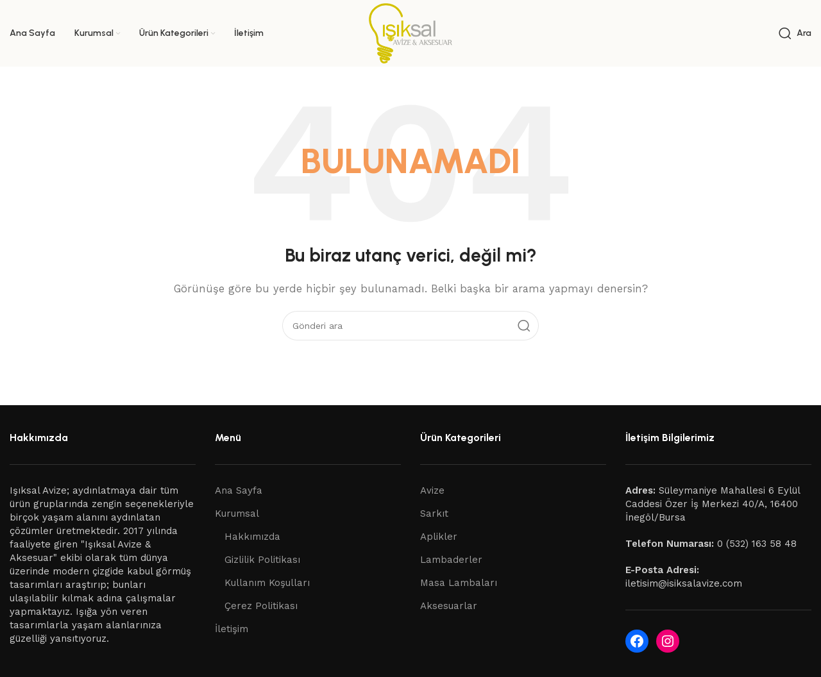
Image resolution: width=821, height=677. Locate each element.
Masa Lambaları (458, 583)
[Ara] (795, 33)
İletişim (231, 629)
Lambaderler (451, 559)
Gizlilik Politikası (262, 559)
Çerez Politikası (261, 606)
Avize (432, 490)
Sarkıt (434, 513)
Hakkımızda (252, 536)
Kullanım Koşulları (267, 583)
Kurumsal (237, 513)
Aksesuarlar (448, 606)
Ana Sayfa (238, 490)
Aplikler (438, 536)
